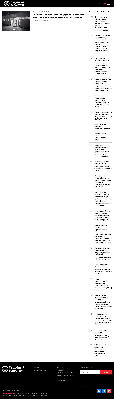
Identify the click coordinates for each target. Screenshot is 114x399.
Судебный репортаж (14, 3)
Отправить (106, 372)
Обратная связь (40, 370)
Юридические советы (65, 373)
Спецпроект (61, 380)
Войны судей (62, 378)
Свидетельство (8, 393)
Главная (37, 368)
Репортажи (61, 370)
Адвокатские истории (65, 375)
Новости (60, 368)
